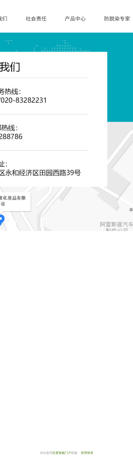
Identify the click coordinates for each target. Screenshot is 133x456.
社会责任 (36, 18)
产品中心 (75, 18)
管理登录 (87, 453)
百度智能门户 (61, 453)
